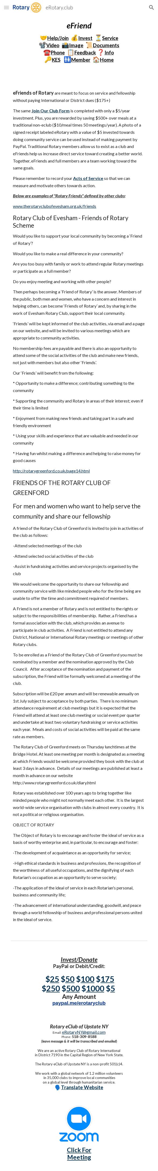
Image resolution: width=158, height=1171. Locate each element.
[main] (79, 42)
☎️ (47, 52)
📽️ (42, 45)
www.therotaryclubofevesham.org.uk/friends (54, 206)
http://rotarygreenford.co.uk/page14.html (51, 470)
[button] (6, 7)
